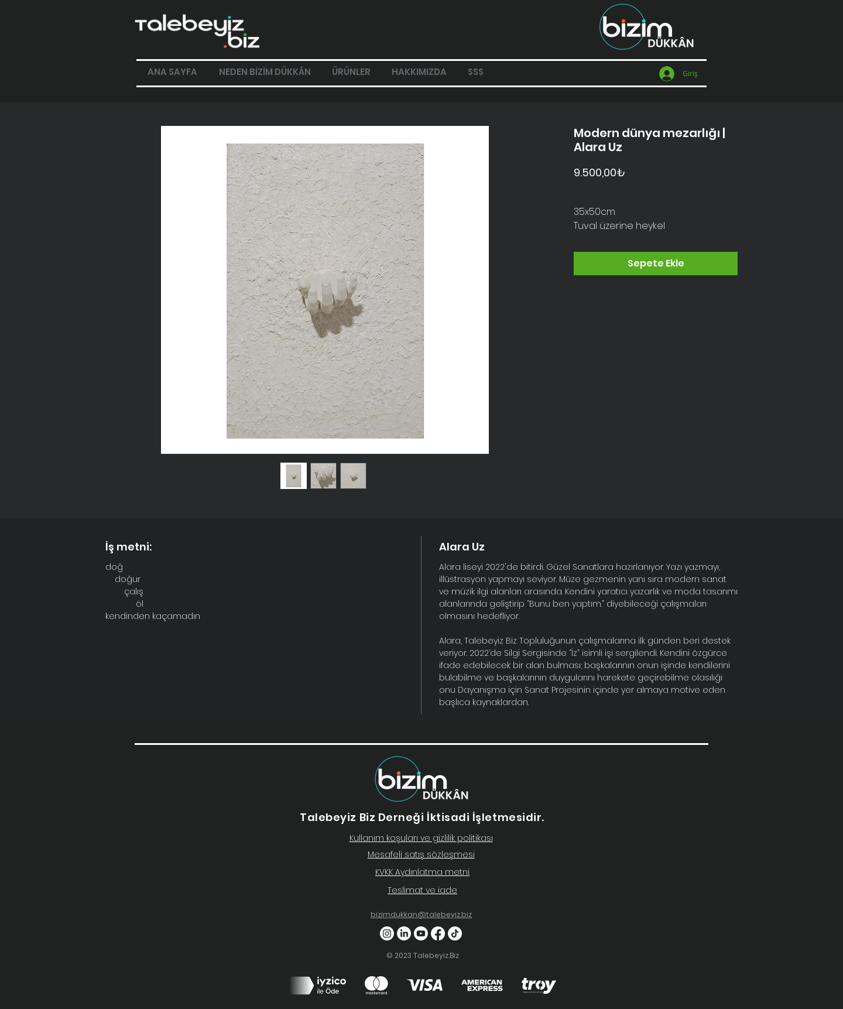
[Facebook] (438, 933)
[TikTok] (455, 933)
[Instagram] (387, 933)
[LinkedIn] (404, 933)
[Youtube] (421, 933)
